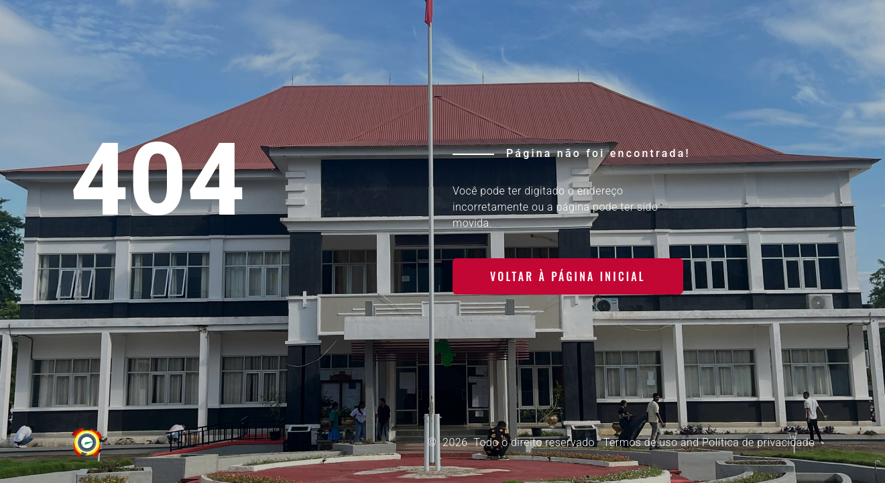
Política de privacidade (758, 442)
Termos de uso (640, 442)
